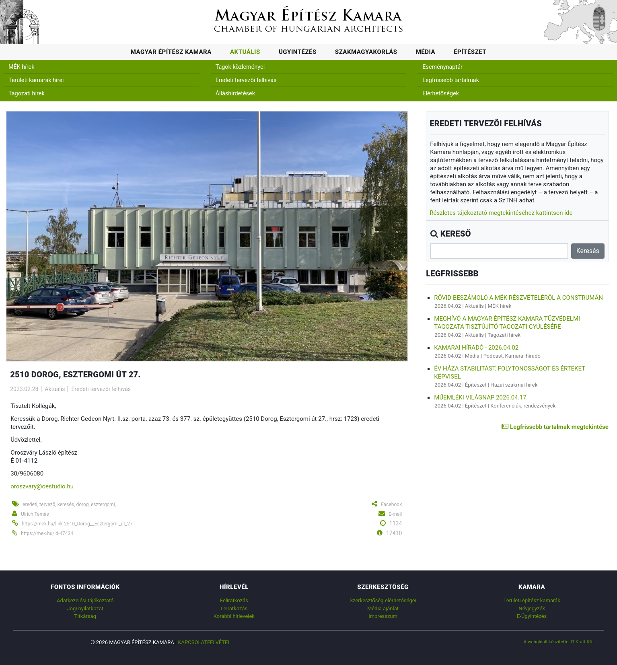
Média (426, 52)
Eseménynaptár (442, 67)
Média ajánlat (383, 608)
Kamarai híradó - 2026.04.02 (476, 347)
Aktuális (245, 52)
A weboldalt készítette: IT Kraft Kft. (559, 641)
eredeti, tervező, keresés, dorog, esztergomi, (69, 504)
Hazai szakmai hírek (513, 385)
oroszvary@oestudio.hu (42, 486)
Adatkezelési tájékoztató (85, 600)
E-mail (395, 514)
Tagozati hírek (26, 93)
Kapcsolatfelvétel (204, 642)
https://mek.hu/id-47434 (47, 533)
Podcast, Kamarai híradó (512, 356)
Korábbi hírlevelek (234, 616)
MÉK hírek (21, 67)
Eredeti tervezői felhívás (246, 80)
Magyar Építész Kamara (171, 52)
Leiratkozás (234, 608)
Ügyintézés (298, 52)
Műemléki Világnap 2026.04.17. (481, 397)
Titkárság (85, 616)
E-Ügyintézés (532, 616)
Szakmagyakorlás (366, 52)
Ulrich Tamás (35, 514)
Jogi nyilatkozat (85, 608)
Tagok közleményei (240, 67)
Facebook (391, 504)
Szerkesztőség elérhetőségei (383, 600)
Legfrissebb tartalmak (450, 80)
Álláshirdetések (235, 93)
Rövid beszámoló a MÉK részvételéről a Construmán (518, 297)
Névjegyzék (531, 608)
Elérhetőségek (440, 93)
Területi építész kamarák (532, 600)
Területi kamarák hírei (36, 80)
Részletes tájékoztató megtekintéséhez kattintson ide (501, 212)
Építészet (470, 52)
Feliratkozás (234, 600)
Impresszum (382, 616)
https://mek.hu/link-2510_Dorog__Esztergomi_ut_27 (77, 524)
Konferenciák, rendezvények (522, 406)
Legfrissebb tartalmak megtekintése (555, 426)
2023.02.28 (24, 389)
